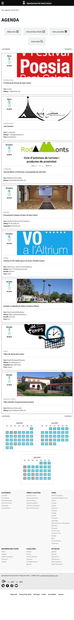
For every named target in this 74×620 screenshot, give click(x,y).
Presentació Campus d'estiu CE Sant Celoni (20, 215)
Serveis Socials (56, 541)
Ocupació (54, 528)
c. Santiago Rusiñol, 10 (16, 135)
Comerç (53, 503)
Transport (29, 559)
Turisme (3, 554)
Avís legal (36, 594)
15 (31, 436)
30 (7, 448)
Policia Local (55, 531)
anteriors (5, 49)
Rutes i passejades (7, 557)
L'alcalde (4, 495)
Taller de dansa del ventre (13, 354)
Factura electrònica (32, 498)
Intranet (60, 594)
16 (7, 440)
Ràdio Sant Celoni (57, 564)
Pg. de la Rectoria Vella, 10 (17, 180)
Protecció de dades (25, 594)
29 (31, 444)
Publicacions (55, 559)
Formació (54, 518)
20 (23, 440)
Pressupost (4, 505)
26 (19, 444)
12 (19, 436)
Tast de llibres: (24, 172)
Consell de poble (31, 557)
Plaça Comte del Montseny (17, 314)
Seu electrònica (31, 500)
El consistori (5, 498)
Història (3, 562)
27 (23, 444)
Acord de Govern (6, 503)
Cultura (53, 505)
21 (27, 440)
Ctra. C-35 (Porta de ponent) (18, 269)
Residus (53, 536)
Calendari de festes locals (59, 498)
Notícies (54, 554)
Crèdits (43, 594)
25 (62, 440)
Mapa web (14, 594)
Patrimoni (4, 559)
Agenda (7, 10)
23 (7, 444)
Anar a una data (58, 31)
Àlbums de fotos (56, 562)
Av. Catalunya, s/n (14, 362)
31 (11, 448)
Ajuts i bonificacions (32, 508)
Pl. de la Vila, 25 (14, 223)
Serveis (28, 554)
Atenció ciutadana (57, 495)
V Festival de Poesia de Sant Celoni (17, 83)
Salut (53, 538)
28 (27, 444)
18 (15, 440)
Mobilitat (54, 526)
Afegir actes (11, 31)
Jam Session (8, 126)
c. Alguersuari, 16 (14, 91)
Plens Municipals (6, 500)
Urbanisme (54, 543)
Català (53, 500)
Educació (54, 508)
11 (15, 436)
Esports (53, 516)
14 (27, 436)
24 (11, 444)
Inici (2, 10)
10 (11, 436)
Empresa (54, 510)
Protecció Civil (56, 533)
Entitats (53, 513)
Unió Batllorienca (31, 562)
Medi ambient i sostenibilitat (60, 523)
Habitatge (54, 521)
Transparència (5, 508)
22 (31, 440)
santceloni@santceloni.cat (48, 575)
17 (11, 440)
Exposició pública (31, 503)
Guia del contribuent (32, 505)
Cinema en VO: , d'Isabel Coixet (23, 261)
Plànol (3, 552)
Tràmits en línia (31, 495)
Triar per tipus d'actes (34, 31)
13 (23, 436)
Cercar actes (35, 41)
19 (19, 440)
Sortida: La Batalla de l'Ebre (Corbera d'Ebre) (21, 306)
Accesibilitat (52, 594)
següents (69, 49)
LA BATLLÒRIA (31, 549)
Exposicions (55, 557)
